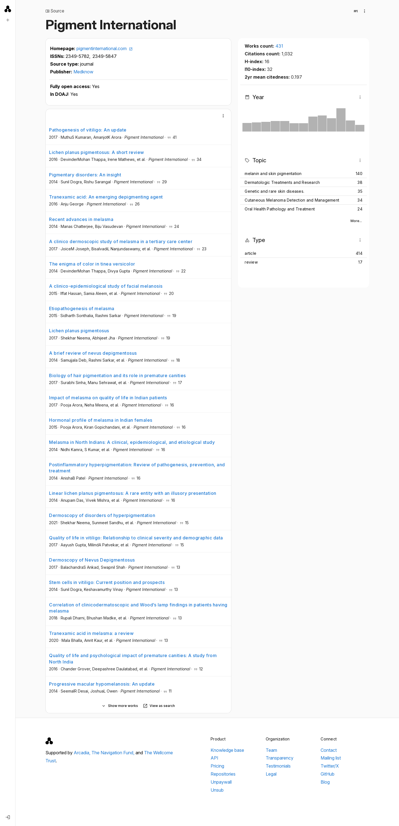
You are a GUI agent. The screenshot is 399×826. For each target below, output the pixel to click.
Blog (325, 782)
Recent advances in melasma (81, 219)
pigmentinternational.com (104, 48)
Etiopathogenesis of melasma (81, 308)
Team (271, 750)
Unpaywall (221, 782)
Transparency (279, 758)
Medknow (83, 71)
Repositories (223, 774)
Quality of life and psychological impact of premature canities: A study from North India (133, 658)
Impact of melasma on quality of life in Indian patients (108, 397)
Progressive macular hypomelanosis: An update (102, 684)
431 (279, 46)
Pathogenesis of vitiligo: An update (88, 130)
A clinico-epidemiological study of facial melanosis (106, 286)
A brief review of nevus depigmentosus (93, 353)
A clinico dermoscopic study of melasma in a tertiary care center (120, 241)
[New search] (7, 20)
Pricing (217, 766)
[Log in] (7, 817)
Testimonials (278, 766)
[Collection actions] (364, 11)
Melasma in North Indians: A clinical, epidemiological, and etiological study (132, 442)
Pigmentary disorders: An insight (85, 174)
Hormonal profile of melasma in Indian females (100, 420)
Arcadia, (82, 752)
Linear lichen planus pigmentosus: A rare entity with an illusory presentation (132, 493)
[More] (223, 115)
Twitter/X (330, 766)
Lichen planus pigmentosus (79, 330)
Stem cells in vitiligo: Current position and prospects (107, 582)
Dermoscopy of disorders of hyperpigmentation (102, 515)
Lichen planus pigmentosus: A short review (96, 152)
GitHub (327, 774)
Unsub (217, 790)
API (214, 758)
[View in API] (355, 11)
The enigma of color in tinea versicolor (92, 264)
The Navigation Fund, (113, 752)
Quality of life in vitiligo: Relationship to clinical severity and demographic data (136, 538)
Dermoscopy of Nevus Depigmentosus (92, 560)
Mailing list (331, 758)
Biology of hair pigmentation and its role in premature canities (117, 375)
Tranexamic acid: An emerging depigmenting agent (106, 197)
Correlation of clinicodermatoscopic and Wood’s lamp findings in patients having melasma (138, 608)
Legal (271, 774)
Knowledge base (227, 750)
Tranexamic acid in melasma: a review (91, 633)
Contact (329, 750)
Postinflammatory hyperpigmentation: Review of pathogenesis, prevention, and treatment (137, 468)
